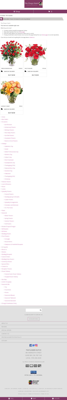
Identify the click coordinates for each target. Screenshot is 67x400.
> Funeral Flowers (8, 194)
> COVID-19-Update (6, 282)
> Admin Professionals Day (11, 152)
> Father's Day (8, 157)
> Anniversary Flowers (10, 127)
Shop (17, 11)
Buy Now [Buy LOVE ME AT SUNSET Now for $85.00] (11, 113)
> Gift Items (4, 231)
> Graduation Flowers (10, 138)
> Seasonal (4, 213)
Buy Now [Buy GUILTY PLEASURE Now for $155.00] (35, 75)
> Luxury (3, 189)
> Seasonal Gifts (5, 284)
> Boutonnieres (8, 241)
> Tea (5, 287)
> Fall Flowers (7, 224)
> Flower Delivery (5, 271)
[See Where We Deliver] (33, 319)
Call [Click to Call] (11, 399)
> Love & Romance (6, 184)
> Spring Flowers (8, 218)
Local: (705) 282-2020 (33, 358)
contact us (31, 37)
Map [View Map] (33, 399)
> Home (3, 117)
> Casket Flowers (8, 199)
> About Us (4, 249)
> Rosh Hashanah (8, 160)
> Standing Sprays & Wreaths (11, 197)
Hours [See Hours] (55, 399)
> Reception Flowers (6, 269)
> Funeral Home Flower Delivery (12, 274)
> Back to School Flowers (11, 141)
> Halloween (7, 173)
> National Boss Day (9, 168)
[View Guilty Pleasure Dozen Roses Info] (35, 54)
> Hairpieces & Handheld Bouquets (13, 244)
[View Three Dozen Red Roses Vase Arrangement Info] (11, 54)
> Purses (6, 292)
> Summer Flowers (9, 221)
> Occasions (4, 122)
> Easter (6, 149)
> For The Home (8, 208)
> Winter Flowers (8, 215)
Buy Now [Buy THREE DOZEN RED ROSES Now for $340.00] (11, 75)
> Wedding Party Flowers (7, 259)
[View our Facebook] (31, 346)
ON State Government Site (41, 391)
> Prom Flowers (5, 236)
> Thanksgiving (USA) (9, 176)
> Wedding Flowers (6, 234)
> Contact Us (4, 266)
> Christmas (7, 179)
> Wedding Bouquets (6, 254)
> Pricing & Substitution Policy (9, 303)
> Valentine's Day (8, 146)
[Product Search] (34, 310)
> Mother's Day (8, 154)
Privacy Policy (22, 394)
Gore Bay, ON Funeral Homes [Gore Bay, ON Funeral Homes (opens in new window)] (13, 388)
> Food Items (7, 290)
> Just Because (8, 124)
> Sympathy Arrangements (11, 202)
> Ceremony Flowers (6, 261)
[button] (33, 372)
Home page (22, 32)
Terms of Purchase (34, 394)
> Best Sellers (4, 119)
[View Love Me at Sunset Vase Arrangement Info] (11, 91)
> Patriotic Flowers (6, 182)
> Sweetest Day (8, 171)
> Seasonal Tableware (10, 298)
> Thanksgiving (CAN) (9, 165)
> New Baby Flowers (9, 133)
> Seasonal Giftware (9, 295)
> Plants (3, 210)
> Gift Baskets (4, 229)
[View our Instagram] (36, 346)
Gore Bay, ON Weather (25, 391)
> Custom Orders (5, 257)
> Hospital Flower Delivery (11, 277)
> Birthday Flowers (9, 130)
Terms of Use (45, 394)
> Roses (3, 186)
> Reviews (3, 252)
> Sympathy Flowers (6, 191)
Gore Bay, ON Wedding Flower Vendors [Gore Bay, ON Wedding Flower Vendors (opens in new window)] (50, 388)
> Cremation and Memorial (11, 205)
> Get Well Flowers (9, 135)
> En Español (4, 247)
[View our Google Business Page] (33, 346)
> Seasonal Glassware (10, 300)
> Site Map (4, 279)
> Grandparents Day (9, 162)
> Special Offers (5, 264)
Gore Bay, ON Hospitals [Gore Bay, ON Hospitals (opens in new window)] (30, 388)
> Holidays (3, 143)
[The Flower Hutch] (33, 7)
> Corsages (7, 239)
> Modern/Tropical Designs (8, 226)
